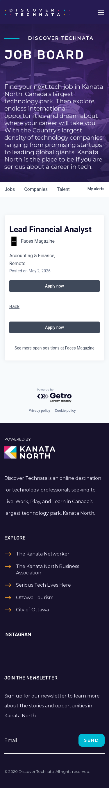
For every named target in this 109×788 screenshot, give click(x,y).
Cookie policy (65, 411)
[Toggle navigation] (101, 12)
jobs (10, 189)
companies (36, 189)
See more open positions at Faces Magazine (54, 348)
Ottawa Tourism (34, 597)
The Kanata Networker (42, 554)
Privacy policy (39, 411)
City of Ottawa (32, 610)
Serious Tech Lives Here (43, 585)
